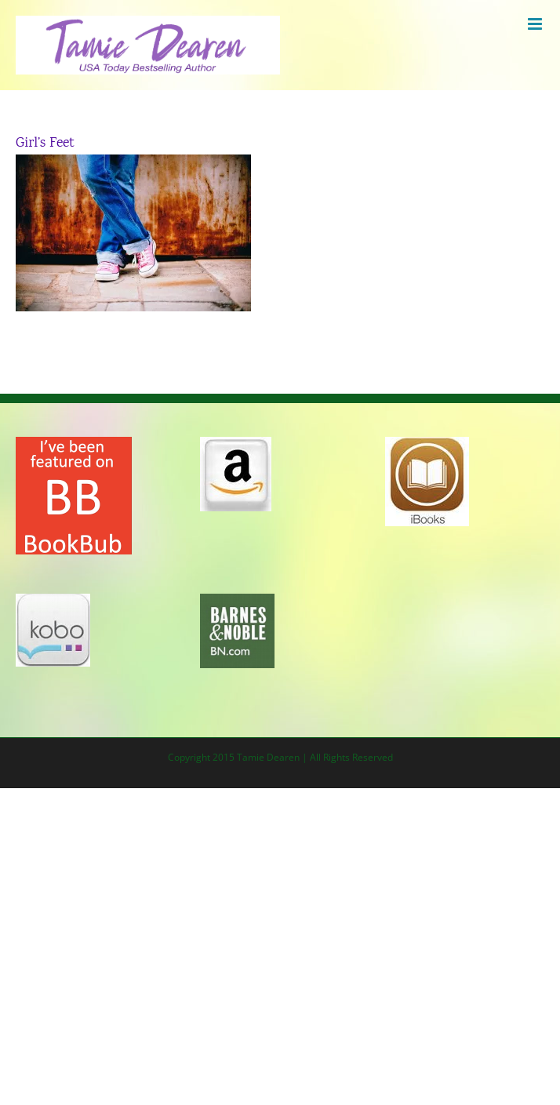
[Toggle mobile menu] (536, 24)
